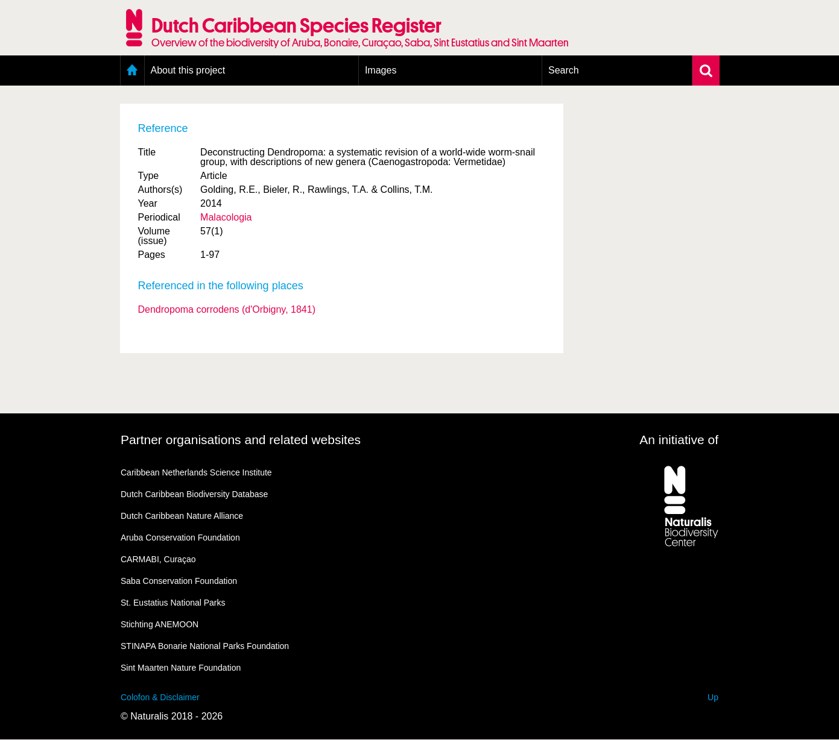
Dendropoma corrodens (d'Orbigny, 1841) (226, 309)
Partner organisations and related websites (241, 440)
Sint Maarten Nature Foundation (181, 668)
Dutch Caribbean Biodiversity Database (194, 494)
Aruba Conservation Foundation (180, 537)
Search (563, 70)
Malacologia (226, 217)
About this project (188, 70)
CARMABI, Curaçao (158, 559)
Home (132, 70)
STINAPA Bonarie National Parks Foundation (205, 646)
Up (713, 697)
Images (380, 70)
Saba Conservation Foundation (179, 581)
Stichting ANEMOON (159, 624)
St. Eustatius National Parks (173, 602)
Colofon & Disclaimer (160, 697)
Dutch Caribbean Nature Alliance (182, 516)
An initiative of (678, 440)
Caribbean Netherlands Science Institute (196, 472)
